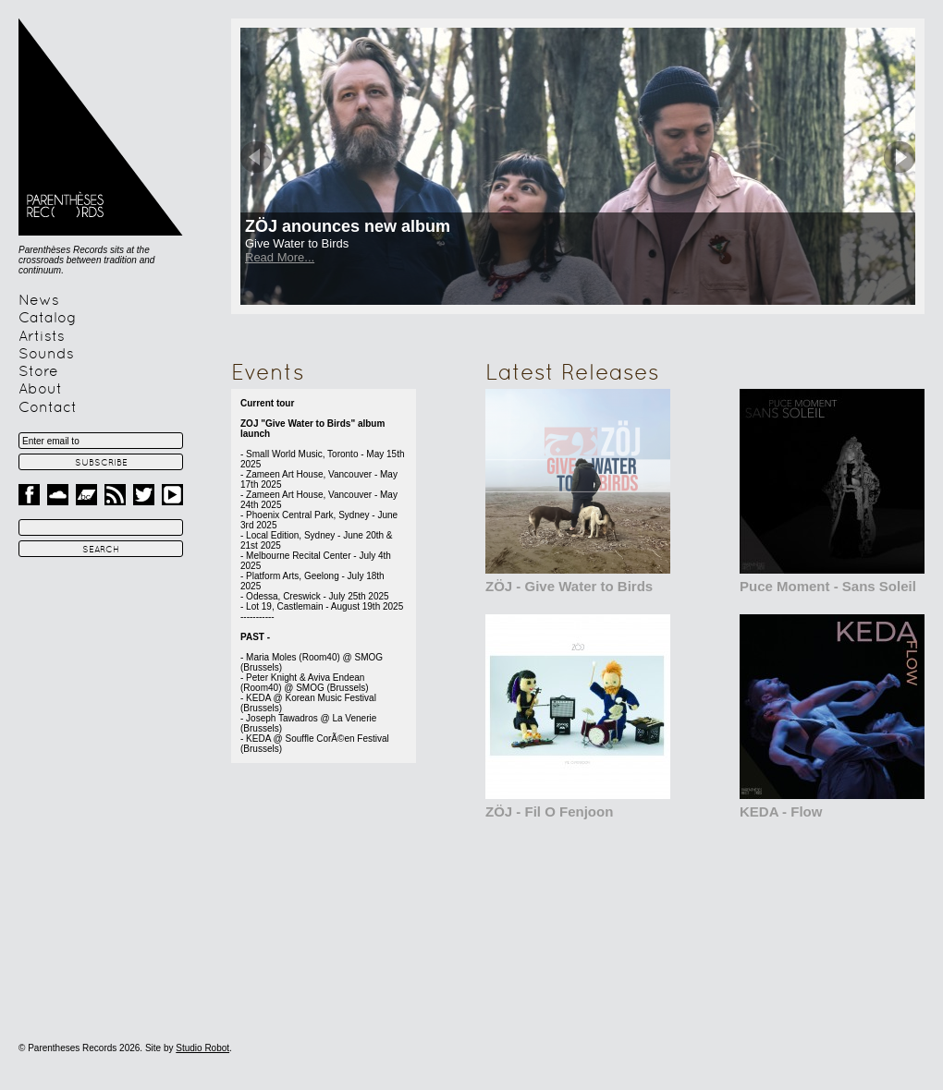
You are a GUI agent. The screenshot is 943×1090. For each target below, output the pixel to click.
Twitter (143, 494)
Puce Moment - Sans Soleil (828, 586)
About (40, 388)
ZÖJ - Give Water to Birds (569, 586)
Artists (41, 336)
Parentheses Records (100, 127)
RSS (115, 494)
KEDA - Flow (781, 811)
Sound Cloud (57, 494)
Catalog (47, 317)
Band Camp (86, 494)
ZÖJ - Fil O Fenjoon (549, 811)
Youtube (172, 494)
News (38, 300)
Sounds (46, 353)
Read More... (279, 257)
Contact (47, 407)
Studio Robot (202, 1048)
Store (38, 371)
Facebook (29, 494)
